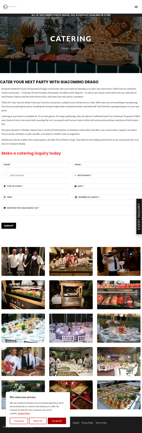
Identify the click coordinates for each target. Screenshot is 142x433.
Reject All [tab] (38, 421)
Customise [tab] (19, 421)
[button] (136, 6)
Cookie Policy (24, 413)
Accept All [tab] (57, 421)
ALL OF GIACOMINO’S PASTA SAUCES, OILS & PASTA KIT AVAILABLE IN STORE (71, 15)
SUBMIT (9, 225)
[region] (38, 409)
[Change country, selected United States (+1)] (5, 175)
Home (64, 48)
